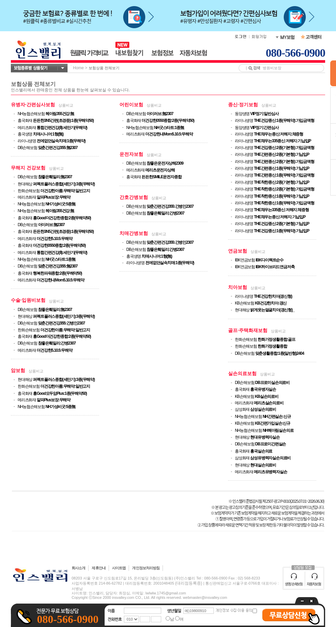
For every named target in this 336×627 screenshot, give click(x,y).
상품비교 (65, 105)
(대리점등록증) (188, 583)
